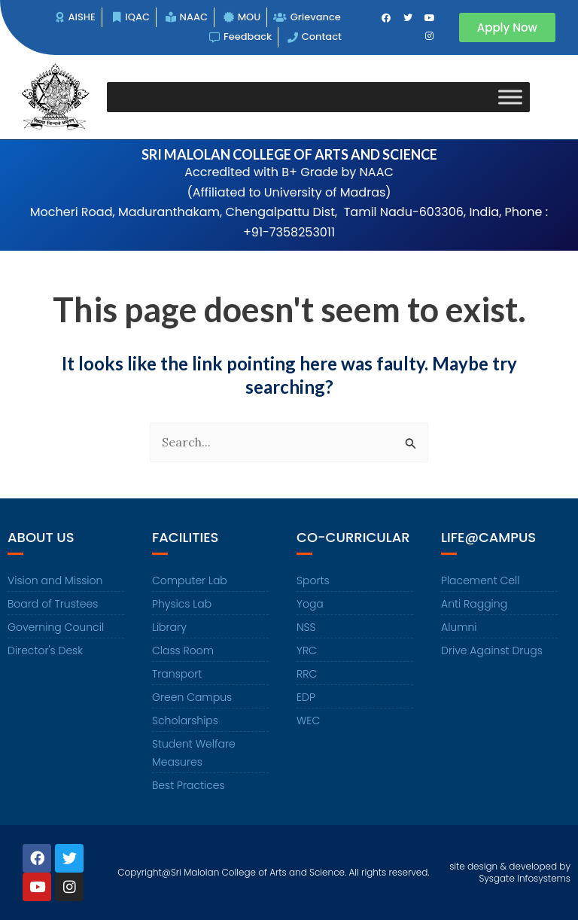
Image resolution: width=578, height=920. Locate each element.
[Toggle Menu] (510, 97)
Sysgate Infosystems (524, 878)
